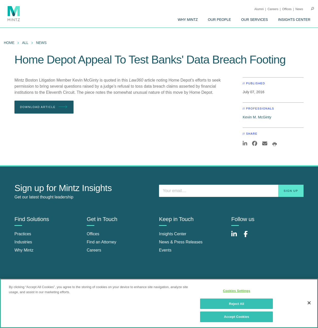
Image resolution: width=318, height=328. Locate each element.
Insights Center (294, 19)
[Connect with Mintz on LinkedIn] (236, 236)
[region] (159, 303)
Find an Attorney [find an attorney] (101, 242)
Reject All (236, 304)
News (299, 9)
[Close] (309, 302)
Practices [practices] (22, 234)
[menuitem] (188, 19)
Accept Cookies (236, 317)
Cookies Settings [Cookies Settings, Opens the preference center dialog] (236, 291)
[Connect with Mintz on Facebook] (249, 236)
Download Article (44, 107)
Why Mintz (188, 19)
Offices (287, 9)
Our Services (254, 19)
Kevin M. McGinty (257, 117)
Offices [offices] (93, 234)
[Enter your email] (231, 191)
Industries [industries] (23, 242)
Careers (273, 9)
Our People (219, 19)
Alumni (259, 9)
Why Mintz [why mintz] (23, 250)
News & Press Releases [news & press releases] (181, 242)
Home (9, 43)
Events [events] (165, 250)
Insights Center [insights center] (172, 234)
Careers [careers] (94, 250)
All (25, 43)
